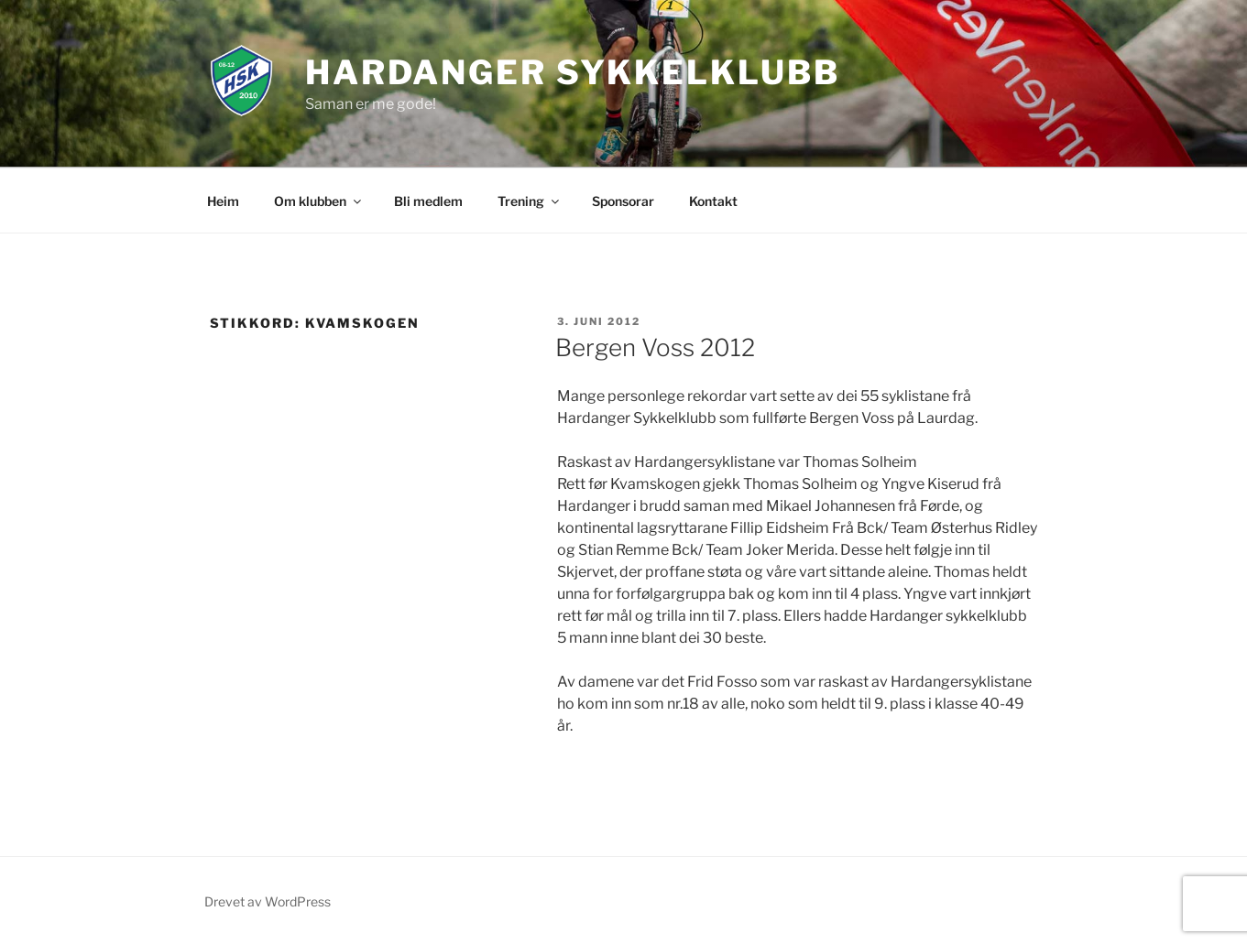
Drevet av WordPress (267, 901)
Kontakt (713, 201)
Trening (530, 201)
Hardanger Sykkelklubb (572, 72)
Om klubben (319, 201)
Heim (223, 201)
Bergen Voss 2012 (655, 347)
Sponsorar (623, 201)
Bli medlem (428, 201)
